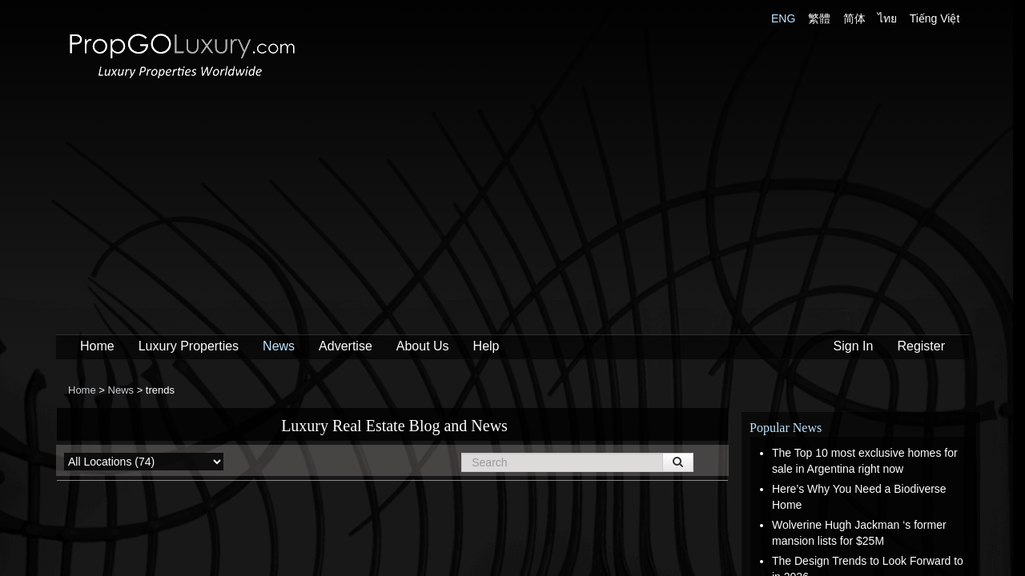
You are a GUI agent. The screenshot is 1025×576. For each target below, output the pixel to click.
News (279, 346)
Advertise (345, 346)
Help (486, 346)
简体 (854, 18)
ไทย (887, 18)
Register (921, 346)
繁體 (819, 18)
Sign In (854, 346)
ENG (783, 18)
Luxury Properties (189, 346)
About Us (422, 346)
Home (97, 346)
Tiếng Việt (935, 18)
